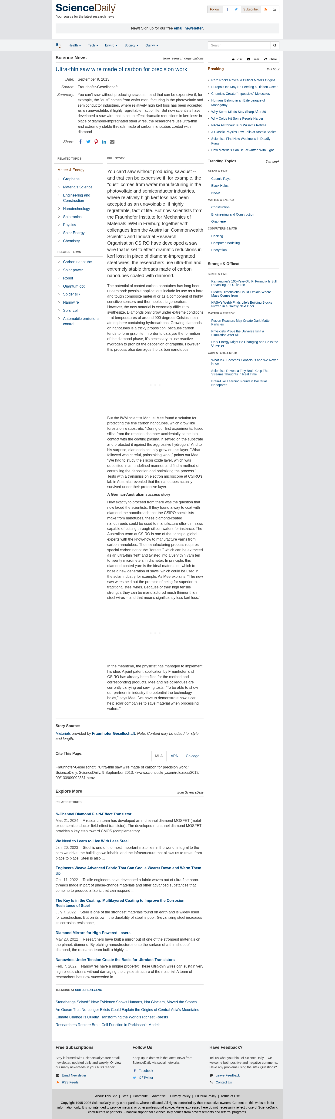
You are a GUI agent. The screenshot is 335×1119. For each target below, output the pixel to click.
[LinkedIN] (104, 141)
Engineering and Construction (76, 198)
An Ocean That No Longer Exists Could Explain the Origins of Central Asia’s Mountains (127, 1010)
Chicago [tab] (193, 756)
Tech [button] (93, 45)
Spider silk (71, 294)
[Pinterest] (96, 141)
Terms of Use (230, 1096)
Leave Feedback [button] (228, 1075)
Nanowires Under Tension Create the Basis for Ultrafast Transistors (115, 960)
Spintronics (72, 217)
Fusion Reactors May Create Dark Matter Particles (241, 322)
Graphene (71, 179)
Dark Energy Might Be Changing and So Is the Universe (244, 343)
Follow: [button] (215, 9)
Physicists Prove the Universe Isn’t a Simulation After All (237, 333)
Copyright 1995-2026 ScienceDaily (86, 1103)
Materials (63, 733)
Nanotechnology (76, 209)
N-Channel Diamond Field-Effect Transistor (93, 814)
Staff (125, 1096)
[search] (274, 45)
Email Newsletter (74, 1075)
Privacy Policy (180, 1096)
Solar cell (70, 310)
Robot (68, 278)
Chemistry (71, 241)
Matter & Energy (70, 170)
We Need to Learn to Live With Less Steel (92, 841)
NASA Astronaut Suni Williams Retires (238, 125)
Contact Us (224, 1082)
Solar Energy (74, 233)
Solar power (73, 270)
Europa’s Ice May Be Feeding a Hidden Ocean (244, 87)
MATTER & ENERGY (221, 200)
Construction (220, 207)
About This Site (106, 1096)
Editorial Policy (205, 1096)
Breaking (216, 69)
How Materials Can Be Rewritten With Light (242, 150)
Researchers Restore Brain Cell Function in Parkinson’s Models (108, 1025)
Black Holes (219, 185)
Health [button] (74, 45)
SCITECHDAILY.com (88, 990)
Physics (69, 225)
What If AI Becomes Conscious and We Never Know (244, 361)
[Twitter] (88, 141)
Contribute (140, 1096)
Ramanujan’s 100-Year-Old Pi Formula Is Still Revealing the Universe (244, 283)
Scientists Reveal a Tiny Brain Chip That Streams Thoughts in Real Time (240, 372)
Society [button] (131, 45)
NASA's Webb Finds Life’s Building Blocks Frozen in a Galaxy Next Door (241, 304)
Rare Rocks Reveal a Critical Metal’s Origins (243, 80)
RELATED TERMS (69, 252)
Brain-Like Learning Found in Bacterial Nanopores (239, 383)
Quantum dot (74, 286)
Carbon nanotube (77, 262)
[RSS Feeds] (265, 9)
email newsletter (188, 28)
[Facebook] (80, 141)
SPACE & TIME (217, 171)
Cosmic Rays (220, 178)
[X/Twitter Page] (236, 9)
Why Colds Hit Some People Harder (237, 118)
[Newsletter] (274, 9)
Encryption (219, 250)
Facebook (146, 1071)
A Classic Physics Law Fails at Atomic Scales (243, 132)
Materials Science (77, 187)
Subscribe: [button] (251, 9)
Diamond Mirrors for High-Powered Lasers (93, 933)
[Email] (112, 141)
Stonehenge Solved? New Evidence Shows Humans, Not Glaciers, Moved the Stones (126, 1002)
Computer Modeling (225, 243)
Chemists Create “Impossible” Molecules (240, 93)
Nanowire (71, 302)
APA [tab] (174, 756)
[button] (237, 59)
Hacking (217, 236)
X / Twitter (146, 1078)
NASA (215, 193)
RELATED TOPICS (69, 158)
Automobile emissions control (81, 321)
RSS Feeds (70, 1082)
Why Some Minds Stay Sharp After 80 (238, 112)
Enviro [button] (111, 45)
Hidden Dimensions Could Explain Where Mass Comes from (241, 293)
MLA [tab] (159, 756)
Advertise (159, 1096)
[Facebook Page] (227, 9)
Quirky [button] (151, 45)
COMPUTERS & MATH (222, 228)
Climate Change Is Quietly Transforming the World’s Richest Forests (112, 1017)
